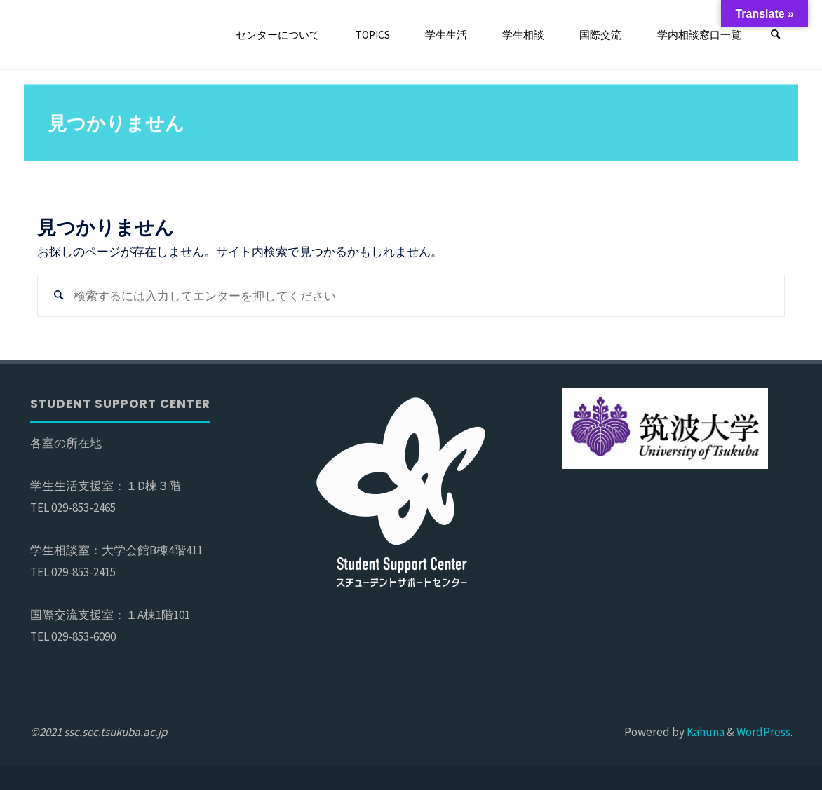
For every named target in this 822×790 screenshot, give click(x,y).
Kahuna (705, 732)
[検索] (776, 35)
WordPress (763, 732)
